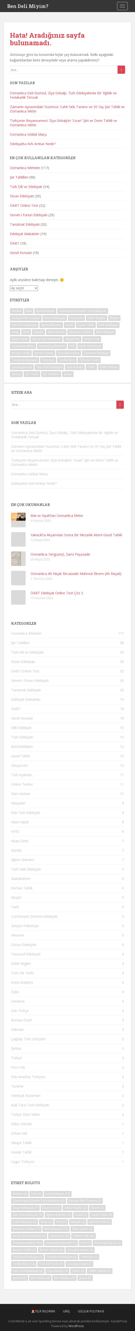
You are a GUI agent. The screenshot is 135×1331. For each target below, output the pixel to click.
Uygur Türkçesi (22, 1161)
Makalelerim (20, 878)
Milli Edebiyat (21, 727)
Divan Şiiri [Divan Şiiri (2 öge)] (76, 318)
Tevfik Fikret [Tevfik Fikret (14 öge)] (67, 360)
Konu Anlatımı (22, 982)
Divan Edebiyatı (22, 196)
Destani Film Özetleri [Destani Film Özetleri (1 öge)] (26, 318)
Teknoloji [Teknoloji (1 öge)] (48, 360)
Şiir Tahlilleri (19, 177)
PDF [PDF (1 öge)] (72, 346)
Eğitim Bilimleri (22, 859)
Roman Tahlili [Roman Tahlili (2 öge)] (21, 353)
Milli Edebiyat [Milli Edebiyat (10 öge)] (105, 332)
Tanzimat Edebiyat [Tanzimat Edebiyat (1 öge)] (96, 353)
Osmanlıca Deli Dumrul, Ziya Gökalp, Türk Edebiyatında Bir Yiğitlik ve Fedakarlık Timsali (63, 95)
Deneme (18, 1001)
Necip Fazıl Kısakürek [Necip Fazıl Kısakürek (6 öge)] (46, 339)
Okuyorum (19, 765)
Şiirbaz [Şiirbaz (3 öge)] (16, 374)
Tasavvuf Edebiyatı (25, 954)
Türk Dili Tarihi (22, 973)
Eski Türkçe (20, 1010)
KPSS (15, 831)
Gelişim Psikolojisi (25, 925)
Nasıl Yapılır (20, 822)
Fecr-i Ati (18, 1067)
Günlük (16, 850)
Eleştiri (16, 897)
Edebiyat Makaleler (24, 233)
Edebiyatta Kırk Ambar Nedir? (32, 143)
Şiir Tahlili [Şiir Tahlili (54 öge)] (31, 374)
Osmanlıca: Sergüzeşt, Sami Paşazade (60, 554)
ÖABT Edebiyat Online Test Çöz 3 (56, 593)
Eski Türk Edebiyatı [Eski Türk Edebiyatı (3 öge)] (24, 325)
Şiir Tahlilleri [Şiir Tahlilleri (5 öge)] (51, 374)
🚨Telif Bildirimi (43, 1311)
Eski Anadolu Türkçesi (28, 1076)
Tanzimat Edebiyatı (25, 224)
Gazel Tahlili (20, 756)
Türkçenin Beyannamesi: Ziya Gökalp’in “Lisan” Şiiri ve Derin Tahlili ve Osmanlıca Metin (63, 122)
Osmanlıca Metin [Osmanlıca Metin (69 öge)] (23, 346)
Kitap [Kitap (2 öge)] (15, 332)
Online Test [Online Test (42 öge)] (91, 339)
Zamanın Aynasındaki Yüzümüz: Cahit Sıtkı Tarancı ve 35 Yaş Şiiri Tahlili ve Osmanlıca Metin (67, 108)
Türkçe (16, 1058)
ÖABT (14, 243)
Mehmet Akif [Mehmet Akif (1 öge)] (56, 332)
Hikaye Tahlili (21, 1142)
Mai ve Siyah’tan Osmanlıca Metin (56, 515)
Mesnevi (17, 935)
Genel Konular (21, 252)
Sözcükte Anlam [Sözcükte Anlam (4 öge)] (68, 353)
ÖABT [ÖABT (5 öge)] (91, 367)
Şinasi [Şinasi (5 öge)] (68, 374)
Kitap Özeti (19, 841)
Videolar (17, 1029)
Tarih (15, 907)
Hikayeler (18, 803)
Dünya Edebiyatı (23, 944)
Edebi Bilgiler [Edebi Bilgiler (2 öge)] (96, 318)
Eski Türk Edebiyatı (25, 812)
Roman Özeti (21, 1020)
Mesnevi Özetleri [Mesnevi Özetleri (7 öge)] (80, 332)
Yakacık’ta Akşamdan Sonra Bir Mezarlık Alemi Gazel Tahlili (76, 535)
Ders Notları (20, 793)
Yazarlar (17, 1086)
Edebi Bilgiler (21, 963)
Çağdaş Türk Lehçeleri (28, 1039)
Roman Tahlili (21, 888)
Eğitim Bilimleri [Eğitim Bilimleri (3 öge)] (51, 325)
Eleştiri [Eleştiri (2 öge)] (114, 318)
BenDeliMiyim (22, 746)
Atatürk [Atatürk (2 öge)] (17, 311)
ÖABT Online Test (24, 205)
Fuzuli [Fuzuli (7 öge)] (69, 325)
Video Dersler (21, 1124)
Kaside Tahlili (21, 1152)
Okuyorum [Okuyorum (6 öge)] (72, 339)
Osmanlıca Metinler (25, 167)
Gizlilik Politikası (91, 1311)
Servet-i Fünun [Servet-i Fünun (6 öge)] (43, 353)
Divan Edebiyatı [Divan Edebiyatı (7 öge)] (54, 318)
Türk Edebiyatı (22, 737)
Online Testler (22, 784)
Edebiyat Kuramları (25, 1095)
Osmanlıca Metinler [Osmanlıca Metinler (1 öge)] (52, 346)
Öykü (15, 991)
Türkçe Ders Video (25, 1114)
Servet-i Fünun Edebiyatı (28, 215)
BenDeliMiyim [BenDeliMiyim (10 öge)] (45, 311)
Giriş (66, 1311)
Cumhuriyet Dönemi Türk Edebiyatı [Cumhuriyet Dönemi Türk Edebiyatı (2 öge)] (82, 311)
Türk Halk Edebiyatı (26, 869)
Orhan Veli (19, 1133)
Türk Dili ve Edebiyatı (26, 186)
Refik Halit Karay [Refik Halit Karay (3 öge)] (90, 346)
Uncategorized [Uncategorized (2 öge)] (22, 367)
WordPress (76, 1326)
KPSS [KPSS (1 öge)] (26, 332)
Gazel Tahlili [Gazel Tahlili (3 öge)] (86, 325)
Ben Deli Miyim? (27, 6)
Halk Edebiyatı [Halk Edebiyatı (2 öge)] (108, 325)
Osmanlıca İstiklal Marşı (28, 134)
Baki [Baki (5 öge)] (29, 311)
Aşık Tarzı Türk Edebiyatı (30, 1105)
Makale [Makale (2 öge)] (38, 332)
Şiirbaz (16, 1048)
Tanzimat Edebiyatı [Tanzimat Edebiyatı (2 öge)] (25, 360)
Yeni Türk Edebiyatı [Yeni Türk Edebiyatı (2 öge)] (49, 367)
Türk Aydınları (21, 775)
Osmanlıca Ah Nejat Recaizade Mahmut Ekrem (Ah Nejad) (75, 573)
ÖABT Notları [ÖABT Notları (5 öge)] (109, 367)
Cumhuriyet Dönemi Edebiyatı (34, 916)
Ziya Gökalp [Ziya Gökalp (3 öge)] (75, 367)
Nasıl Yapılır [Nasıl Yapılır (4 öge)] (20, 339)
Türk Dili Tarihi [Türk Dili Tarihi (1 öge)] (89, 360)
